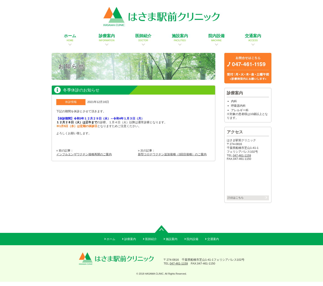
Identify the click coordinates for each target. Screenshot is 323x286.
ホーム (111, 243)
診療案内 (130, 243)
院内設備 (192, 243)
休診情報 (71, 104)
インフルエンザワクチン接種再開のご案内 (84, 156)
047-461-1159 (242, 157)
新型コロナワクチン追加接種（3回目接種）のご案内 (172, 156)
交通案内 (213, 243)
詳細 (238, 201)
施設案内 (171, 243)
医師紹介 (151, 243)
